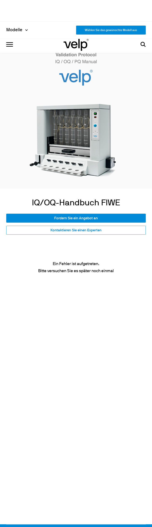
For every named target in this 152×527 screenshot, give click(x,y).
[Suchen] (143, 8)
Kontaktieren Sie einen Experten (76, 159)
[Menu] (9, 8)
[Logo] (76, 8)
